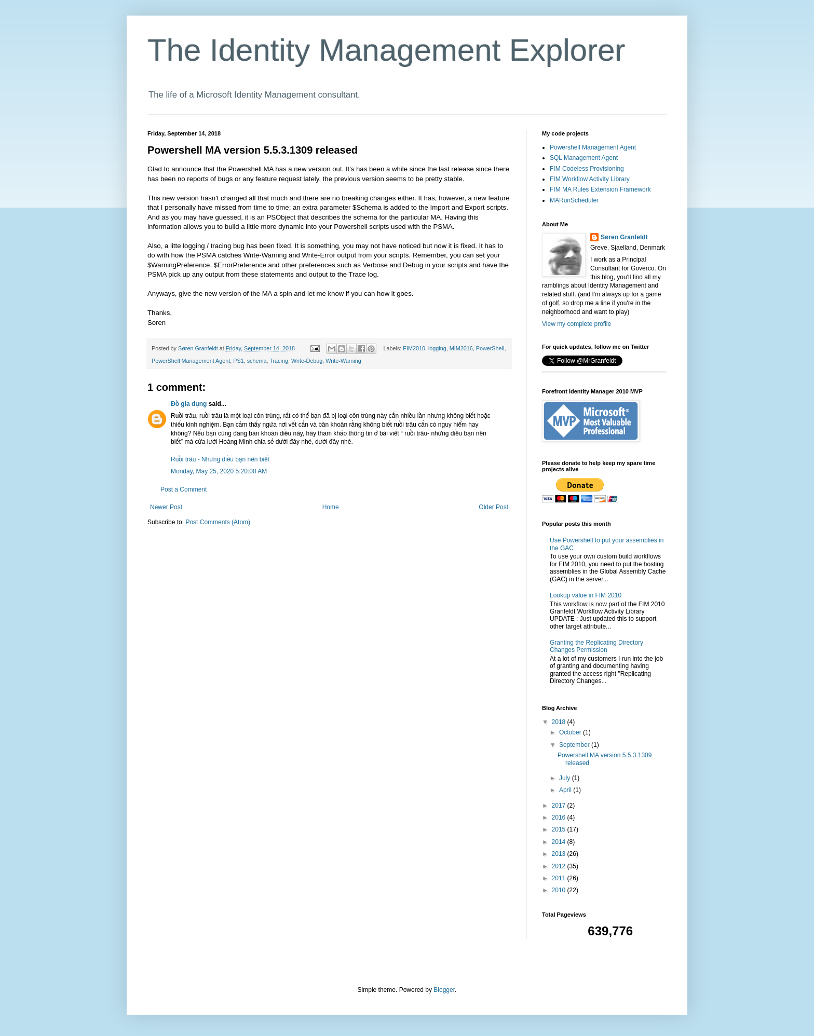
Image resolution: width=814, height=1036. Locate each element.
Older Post (493, 507)
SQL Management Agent (584, 157)
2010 (559, 890)
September (575, 744)
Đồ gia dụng (189, 403)
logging (437, 348)
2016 (559, 817)
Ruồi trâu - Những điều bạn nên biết (220, 459)
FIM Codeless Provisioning (587, 168)
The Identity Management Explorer (386, 50)
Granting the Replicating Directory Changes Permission (596, 646)
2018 (559, 722)
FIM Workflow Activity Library (590, 179)
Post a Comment (183, 489)
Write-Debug (306, 361)
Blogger (444, 989)
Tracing (278, 361)
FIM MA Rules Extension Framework (600, 189)
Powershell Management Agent (593, 147)
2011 (559, 878)
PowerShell (490, 348)
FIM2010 (414, 348)
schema (257, 361)
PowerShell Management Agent (191, 361)
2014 (559, 842)
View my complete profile (576, 324)
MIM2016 (461, 348)
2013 (559, 853)
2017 (559, 805)
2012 (559, 866)
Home (330, 507)
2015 (559, 829)
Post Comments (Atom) (217, 522)
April (566, 790)
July (565, 778)
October (571, 732)
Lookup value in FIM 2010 (585, 595)
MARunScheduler (574, 200)
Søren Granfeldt (624, 237)
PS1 (238, 361)
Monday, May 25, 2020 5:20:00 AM (219, 471)
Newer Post (166, 507)
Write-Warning (343, 361)
